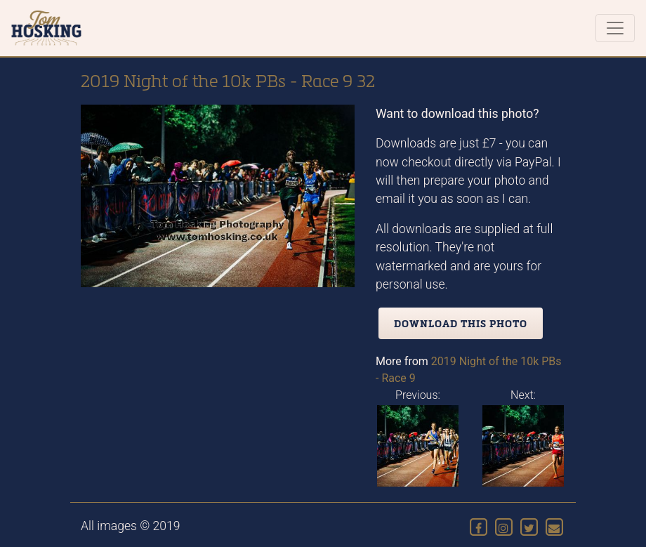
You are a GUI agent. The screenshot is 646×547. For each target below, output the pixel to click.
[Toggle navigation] (615, 28)
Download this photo (460, 323)
